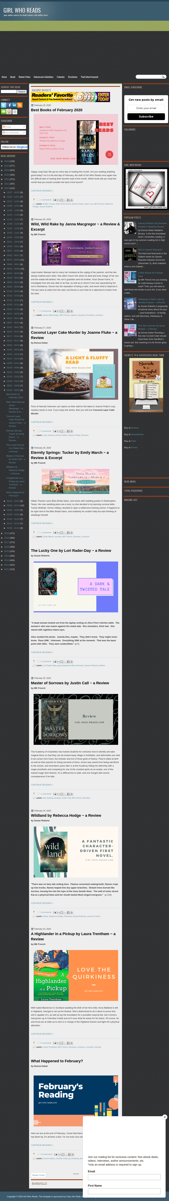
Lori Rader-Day (49, 665)
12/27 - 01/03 (13, 192)
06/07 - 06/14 (13, 322)
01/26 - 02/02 (13, 514)
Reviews (90, 315)
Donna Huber (78, 204)
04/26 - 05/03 (13, 349)
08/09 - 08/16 (13, 282)
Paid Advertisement (89, 77)
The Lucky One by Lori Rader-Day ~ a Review (71, 550)
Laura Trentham (50, 1047)
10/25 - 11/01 (13, 232)
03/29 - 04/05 (13, 367)
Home (4, 77)
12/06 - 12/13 (13, 206)
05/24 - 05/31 (13, 331)
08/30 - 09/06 (13, 268)
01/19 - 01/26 (13, 519)
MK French (99, 204)
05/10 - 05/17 (13, 340)
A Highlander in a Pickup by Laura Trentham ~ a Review (73, 936)
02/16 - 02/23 (13, 501)
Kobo (133, 441)
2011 (7, 569)
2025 (7, 165)
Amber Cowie (49, 204)
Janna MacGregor (51, 315)
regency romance (78, 315)
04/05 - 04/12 (13, 363)
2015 (7, 551)
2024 (7, 170)
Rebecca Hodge (56, 916)
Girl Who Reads (22, 10)
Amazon (135, 428)
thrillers (102, 665)
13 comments (46, 1154)
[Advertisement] (84, 47)
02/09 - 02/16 (13, 505)
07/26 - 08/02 (13, 291)
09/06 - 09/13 (13, 264)
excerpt (58, 536)
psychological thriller (66, 665)
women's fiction (94, 916)
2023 (7, 174)
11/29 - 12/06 (13, 210)
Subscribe (146, 116)
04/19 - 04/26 (13, 354)
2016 (7, 547)
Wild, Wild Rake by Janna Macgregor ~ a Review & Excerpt (75, 226)
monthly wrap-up (63, 1158)
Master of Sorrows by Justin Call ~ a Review (70, 683)
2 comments (46, 661)
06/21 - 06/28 (13, 313)
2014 (7, 556)
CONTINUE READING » (42, 191)
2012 (7, 565)
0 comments (46, 311)
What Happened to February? (57, 1061)
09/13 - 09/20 (13, 259)
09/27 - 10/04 (13, 250)
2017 (7, 542)
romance (99, 315)
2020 (7, 188)
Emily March (48, 536)
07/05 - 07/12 (13, 304)
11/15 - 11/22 (13, 219)
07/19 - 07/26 (13, 295)
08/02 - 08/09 (13, 286)
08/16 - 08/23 (13, 277)
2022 (7, 179)
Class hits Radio (73, 1196)
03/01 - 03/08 (13, 385)
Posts (7, 127)
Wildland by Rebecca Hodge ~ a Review (66, 815)
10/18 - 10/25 (13, 237)
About (12, 77)
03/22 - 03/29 (13, 372)
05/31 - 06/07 (13, 327)
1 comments (46, 200)
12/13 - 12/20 (13, 201)
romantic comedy (93, 1047)
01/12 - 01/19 (13, 523)
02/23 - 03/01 (13, 390)
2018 (7, 538)
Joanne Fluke (74, 435)
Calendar (61, 77)
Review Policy (24, 77)
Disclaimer (73, 77)
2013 (7, 560)
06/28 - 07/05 (13, 309)
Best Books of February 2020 (56, 110)
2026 (7, 161)
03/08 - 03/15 (13, 381)
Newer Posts (38, 1175)
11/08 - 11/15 (13, 223)
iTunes (134, 447)
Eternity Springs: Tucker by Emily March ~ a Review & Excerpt (70, 455)
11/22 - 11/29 (13, 215)
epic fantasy (48, 798)
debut (45, 916)
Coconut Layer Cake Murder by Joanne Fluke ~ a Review (74, 335)
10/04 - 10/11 (13, 246)
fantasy (57, 798)
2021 (7, 183)
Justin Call (66, 798)
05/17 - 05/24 (13, 336)
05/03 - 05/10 (13, 345)
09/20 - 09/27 (13, 255)
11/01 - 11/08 (13, 228)
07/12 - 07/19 (13, 300)
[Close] (164, 1117)
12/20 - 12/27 (13, 197)
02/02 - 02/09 (13, 510)
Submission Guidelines (43, 77)
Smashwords (137, 434)
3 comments (46, 431)
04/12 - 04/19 (13, 358)
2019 (7, 533)
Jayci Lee (89, 204)
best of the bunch (63, 204)
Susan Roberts (46, 206)
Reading (75, 1158)
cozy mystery (48, 435)
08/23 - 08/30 (13, 273)
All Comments (11, 132)
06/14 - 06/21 (13, 318)
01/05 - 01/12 (13, 528)
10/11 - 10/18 (13, 241)
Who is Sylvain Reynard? (150, 249)
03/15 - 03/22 (13, 376)
